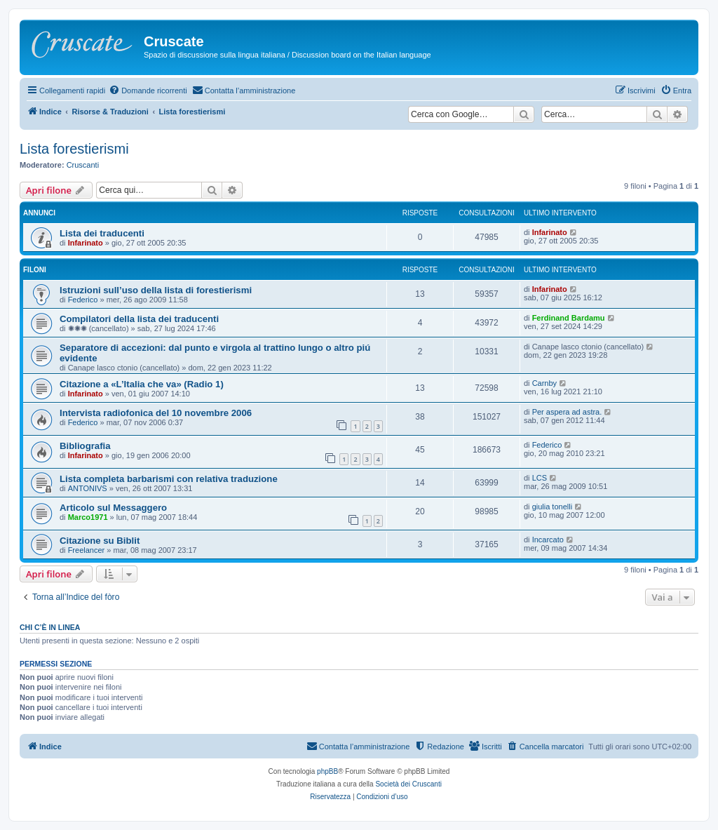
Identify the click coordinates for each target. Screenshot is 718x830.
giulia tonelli (552, 506)
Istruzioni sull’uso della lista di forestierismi (156, 290)
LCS (539, 478)
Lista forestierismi (74, 148)
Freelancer (86, 550)
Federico (83, 299)
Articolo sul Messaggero (113, 507)
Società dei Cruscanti (408, 784)
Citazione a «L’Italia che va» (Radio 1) (142, 384)
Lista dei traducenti (102, 233)
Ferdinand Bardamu (568, 318)
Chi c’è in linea (50, 627)
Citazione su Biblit (100, 540)
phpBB (327, 771)
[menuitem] (148, 90)
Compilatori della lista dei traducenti (139, 319)
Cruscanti (83, 165)
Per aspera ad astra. (567, 412)
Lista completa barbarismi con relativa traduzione (169, 479)
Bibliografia (85, 446)
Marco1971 (88, 517)
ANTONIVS (87, 488)
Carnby (544, 383)
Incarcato (548, 539)
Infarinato (85, 243)
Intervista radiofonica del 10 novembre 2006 (156, 413)
